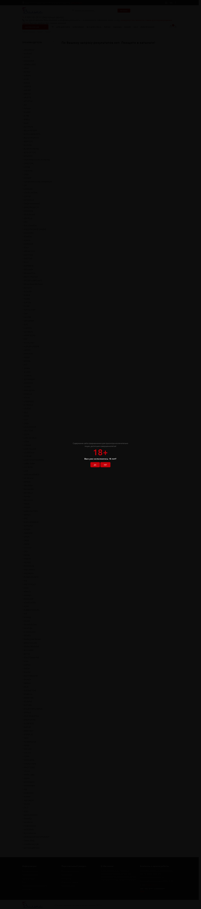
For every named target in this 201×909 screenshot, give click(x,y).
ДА (94, 464)
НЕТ (106, 464)
